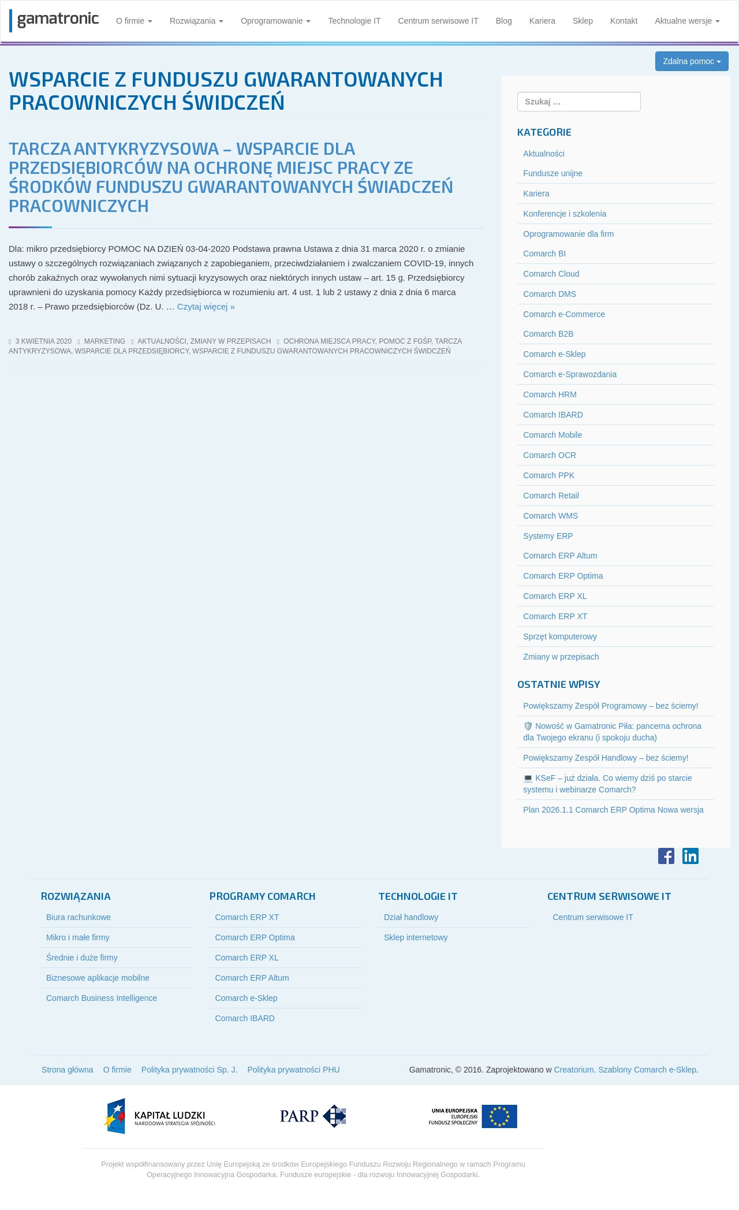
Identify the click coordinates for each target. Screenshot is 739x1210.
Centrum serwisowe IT (438, 20)
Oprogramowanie (276, 20)
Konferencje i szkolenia (564, 213)
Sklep (583, 20)
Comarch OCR (549, 455)
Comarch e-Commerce (564, 314)
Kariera (542, 20)
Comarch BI (544, 253)
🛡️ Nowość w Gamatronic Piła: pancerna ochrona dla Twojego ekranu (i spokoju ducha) (612, 731)
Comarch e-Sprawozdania (570, 374)
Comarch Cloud (551, 273)
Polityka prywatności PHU (293, 1069)
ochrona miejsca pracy (329, 341)
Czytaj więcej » (206, 306)
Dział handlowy (411, 917)
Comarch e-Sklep (554, 354)
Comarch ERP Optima (563, 575)
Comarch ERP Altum (560, 555)
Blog (504, 20)
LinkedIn (690, 856)
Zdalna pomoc (692, 61)
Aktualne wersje (687, 20)
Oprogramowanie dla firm (568, 234)
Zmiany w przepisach (231, 341)
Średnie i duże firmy (82, 957)
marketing (104, 341)
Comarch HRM (550, 394)
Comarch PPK (548, 475)
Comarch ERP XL (555, 596)
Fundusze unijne (553, 173)
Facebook (666, 856)
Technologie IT (354, 20)
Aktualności (161, 341)
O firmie (134, 20)
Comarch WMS (550, 515)
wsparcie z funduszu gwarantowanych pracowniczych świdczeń (321, 351)
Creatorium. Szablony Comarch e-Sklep (625, 1069)
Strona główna (68, 1069)
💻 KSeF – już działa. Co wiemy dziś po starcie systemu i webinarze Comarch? (607, 783)
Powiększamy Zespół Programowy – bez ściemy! (610, 705)
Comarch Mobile (552, 435)
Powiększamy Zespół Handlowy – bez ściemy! (605, 757)
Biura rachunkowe (78, 917)
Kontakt (623, 20)
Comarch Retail (550, 495)
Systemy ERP (548, 536)
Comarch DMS (549, 294)
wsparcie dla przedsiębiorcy (132, 351)
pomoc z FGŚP (405, 341)
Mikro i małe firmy (78, 937)
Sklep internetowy (416, 937)
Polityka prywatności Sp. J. (189, 1069)
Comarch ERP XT (555, 616)
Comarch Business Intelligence (101, 998)
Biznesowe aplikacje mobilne (98, 977)
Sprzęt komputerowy (560, 636)
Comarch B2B (548, 333)
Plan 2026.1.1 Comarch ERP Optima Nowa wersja (613, 809)
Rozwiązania (196, 20)
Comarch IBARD (553, 414)
